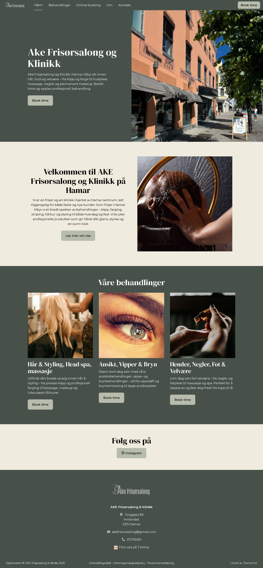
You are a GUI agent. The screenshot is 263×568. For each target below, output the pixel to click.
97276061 (134, 539)
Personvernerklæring (160, 563)
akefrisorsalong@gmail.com (134, 532)
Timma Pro (250, 563)
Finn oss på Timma (134, 547)
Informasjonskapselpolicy (129, 563)
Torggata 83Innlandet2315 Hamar (133, 519)
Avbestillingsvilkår (100, 563)
